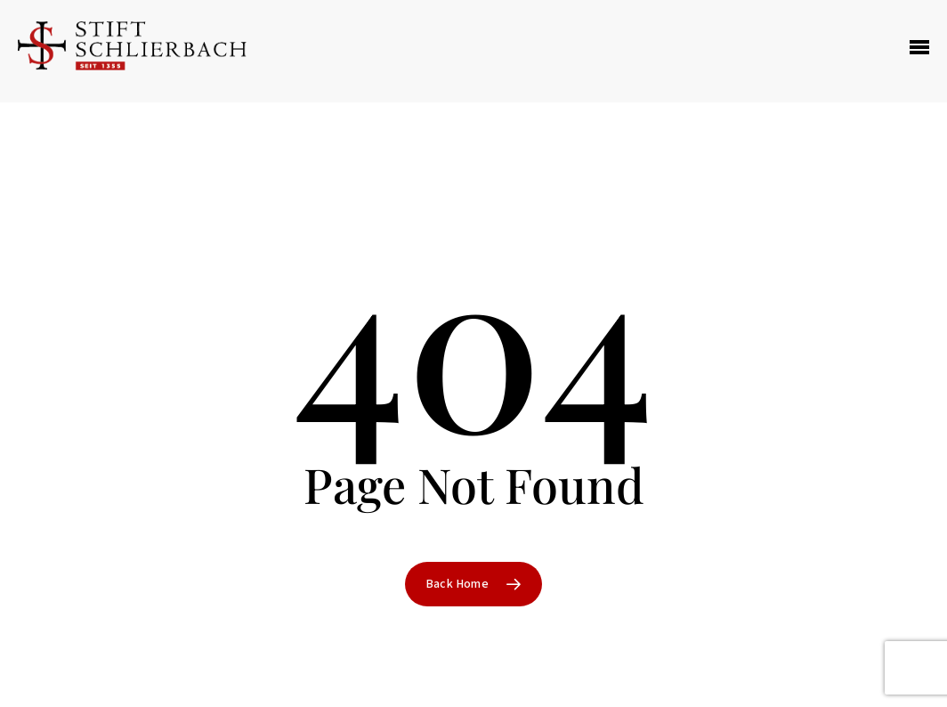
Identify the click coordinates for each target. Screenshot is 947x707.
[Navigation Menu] (919, 52)
